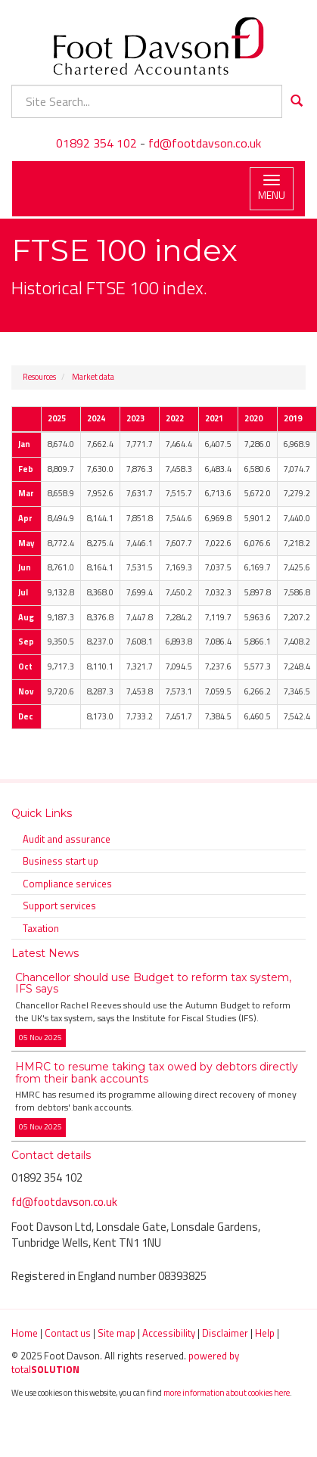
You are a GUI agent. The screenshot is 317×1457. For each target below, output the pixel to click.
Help (265, 1333)
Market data (93, 377)
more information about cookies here (226, 1392)
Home (24, 1333)
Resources (39, 377)
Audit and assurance (66, 839)
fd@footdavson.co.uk (204, 143)
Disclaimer (225, 1333)
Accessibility (168, 1333)
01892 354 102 (96, 143)
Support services (59, 905)
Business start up (60, 860)
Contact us (68, 1333)
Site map (116, 1333)
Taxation (41, 928)
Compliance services (67, 883)
